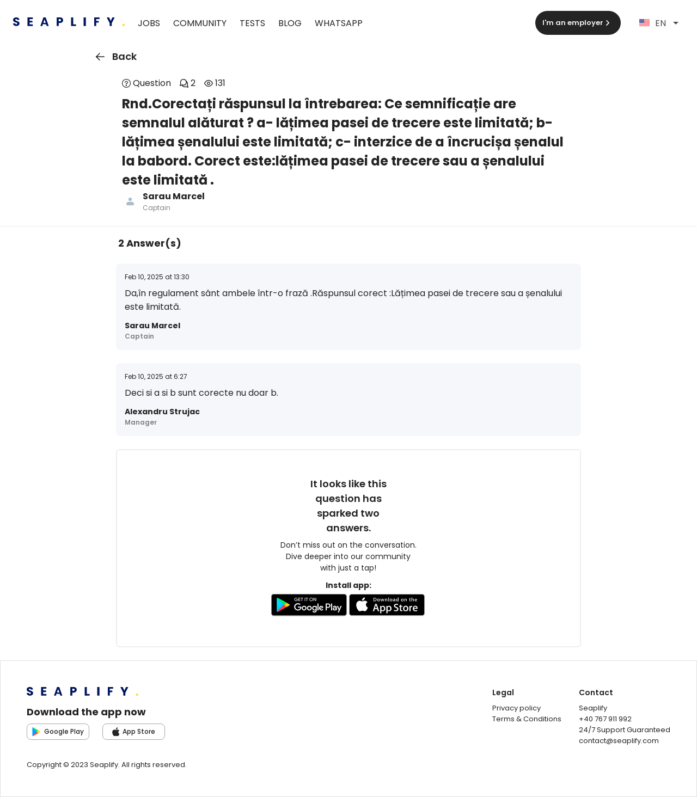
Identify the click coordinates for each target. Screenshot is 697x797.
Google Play (58, 731)
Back (114, 56)
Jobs (149, 23)
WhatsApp (339, 23)
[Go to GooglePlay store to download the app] (309, 607)
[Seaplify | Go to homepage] (69, 23)
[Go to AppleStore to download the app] (387, 607)
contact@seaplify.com (619, 740)
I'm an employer (577, 22)
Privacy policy (516, 708)
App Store (134, 731)
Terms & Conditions (526, 719)
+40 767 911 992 (605, 719)
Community (200, 23)
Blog (290, 23)
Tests (252, 23)
